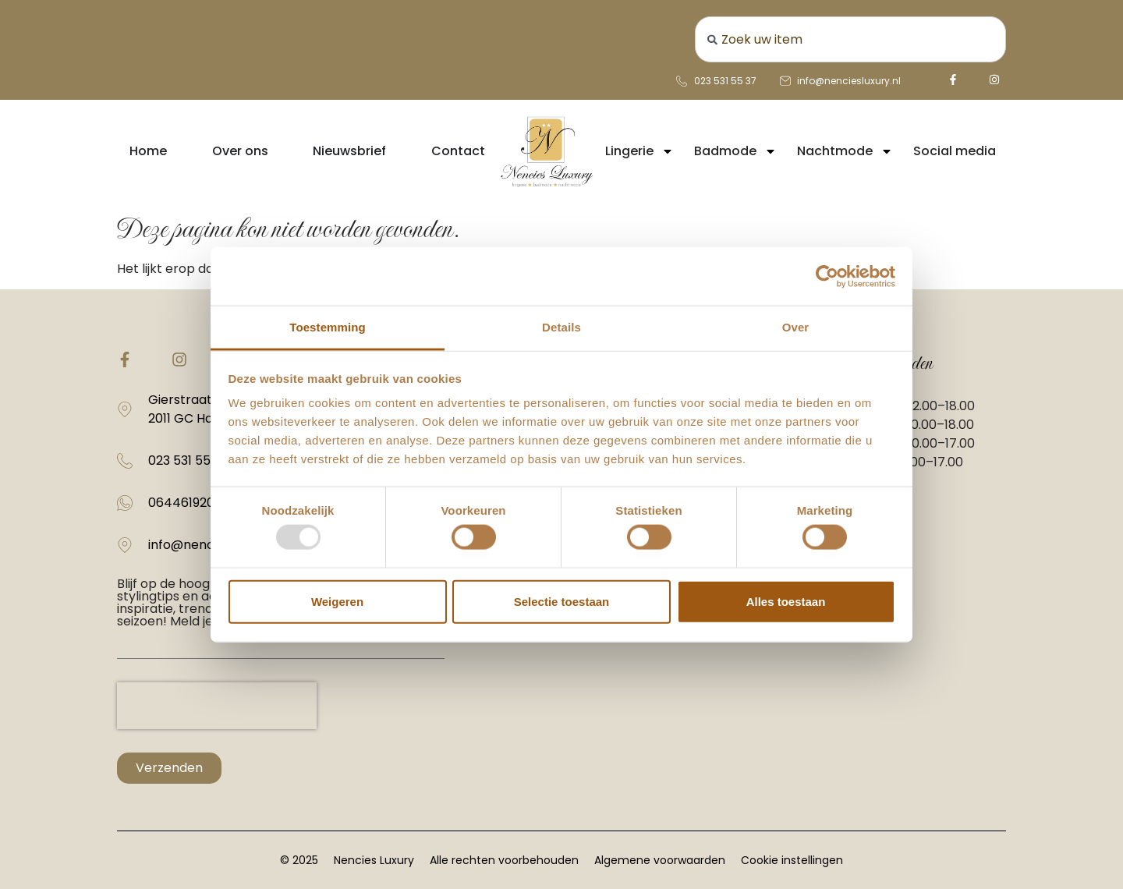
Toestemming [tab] (327, 327)
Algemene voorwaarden (659, 860)
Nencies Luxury (374, 860)
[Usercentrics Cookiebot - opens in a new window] (827, 276)
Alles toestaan (786, 600)
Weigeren (337, 600)
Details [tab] (561, 327)
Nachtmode (845, 151)
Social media (954, 151)
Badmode (735, 151)
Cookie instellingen (792, 860)
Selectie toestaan (562, 600)
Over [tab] (795, 327)
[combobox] (850, 39)
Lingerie (639, 151)
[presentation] (217, 705)
